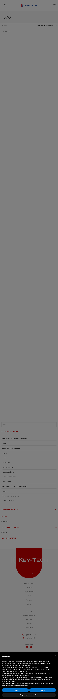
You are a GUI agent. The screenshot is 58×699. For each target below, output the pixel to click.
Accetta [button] (42, 690)
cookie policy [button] (27, 665)
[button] (55, 655)
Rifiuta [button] (15, 690)
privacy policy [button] (10, 681)
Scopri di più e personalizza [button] (29, 695)
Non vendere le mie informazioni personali (15, 675)
